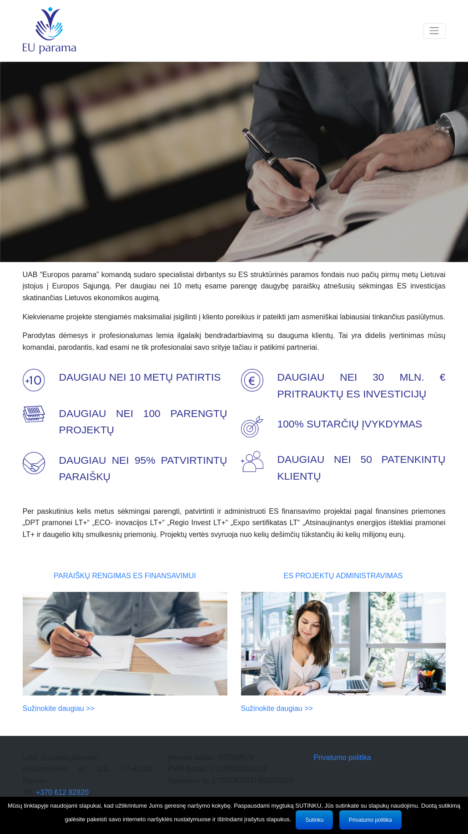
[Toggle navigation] (434, 31)
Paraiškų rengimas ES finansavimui (125, 576)
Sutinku (314, 820)
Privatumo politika (342, 757)
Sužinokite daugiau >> (59, 708)
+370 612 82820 (62, 792)
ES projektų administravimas (343, 576)
